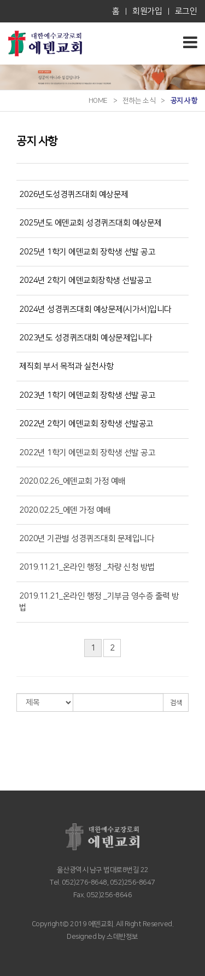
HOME (98, 100)
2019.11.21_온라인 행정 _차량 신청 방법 (87, 567)
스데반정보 (122, 936)
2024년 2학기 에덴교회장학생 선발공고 (85, 280)
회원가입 (147, 11)
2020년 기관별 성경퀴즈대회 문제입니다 (86, 538)
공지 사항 (184, 100)
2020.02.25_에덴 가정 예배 (65, 510)
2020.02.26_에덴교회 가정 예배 (72, 481)
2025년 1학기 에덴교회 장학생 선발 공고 (87, 252)
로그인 (186, 11)
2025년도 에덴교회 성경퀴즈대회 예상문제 (90, 223)
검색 (175, 702)
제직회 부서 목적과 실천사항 (66, 366)
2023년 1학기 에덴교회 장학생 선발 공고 (87, 395)
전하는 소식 (138, 100)
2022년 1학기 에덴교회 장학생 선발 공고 (87, 452)
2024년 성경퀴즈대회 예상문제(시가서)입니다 (95, 309)
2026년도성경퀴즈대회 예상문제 (73, 194)
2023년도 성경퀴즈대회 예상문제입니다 (86, 337)
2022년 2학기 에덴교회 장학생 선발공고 (86, 423)
